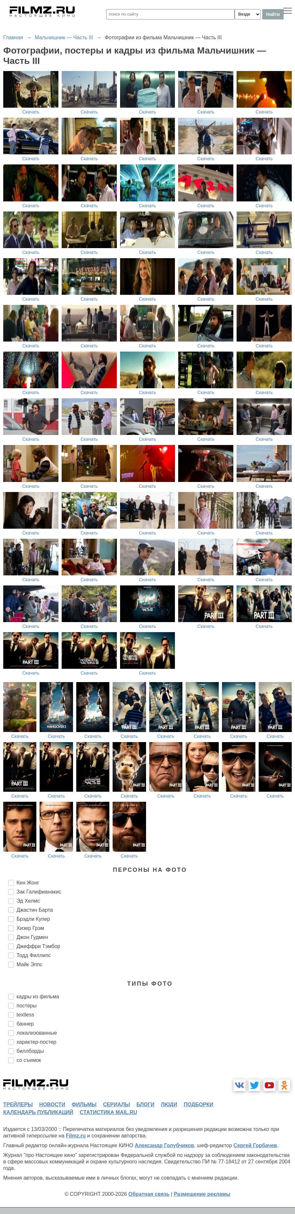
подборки (198, 1104)
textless (25, 1014)
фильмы (84, 1104)
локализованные (37, 1033)
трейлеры (18, 1104)
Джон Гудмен (32, 937)
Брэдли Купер (33, 919)
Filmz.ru (76, 1135)
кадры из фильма (38, 996)
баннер (25, 1024)
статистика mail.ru (108, 1112)
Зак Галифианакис (39, 892)
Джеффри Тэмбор (38, 946)
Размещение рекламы (202, 1194)
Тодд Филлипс (34, 955)
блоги (145, 1104)
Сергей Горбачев (255, 1145)
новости (52, 1104)
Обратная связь (149, 1194)
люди (169, 1104)
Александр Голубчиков (164, 1145)
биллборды (30, 1051)
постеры (27, 1005)
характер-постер (36, 1042)
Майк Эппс (30, 964)
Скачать (31, 111)
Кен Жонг (28, 882)
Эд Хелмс (28, 901)
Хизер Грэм (30, 928)
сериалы (116, 1104)
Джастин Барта (35, 910)
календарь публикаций (38, 1112)
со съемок (29, 1060)
